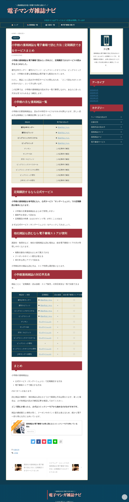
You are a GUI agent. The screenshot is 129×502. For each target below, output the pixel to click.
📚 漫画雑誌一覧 (32, 25)
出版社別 (16, 449)
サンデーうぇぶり (45, 349)
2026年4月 (93, 93)
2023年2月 (93, 101)
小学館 (16, 452)
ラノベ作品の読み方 (98, 117)
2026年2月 (93, 96)
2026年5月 (93, 90)
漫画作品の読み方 (97, 127)
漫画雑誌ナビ (95, 137)
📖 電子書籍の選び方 (68, 25)
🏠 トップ (14, 25)
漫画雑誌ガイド (96, 132)
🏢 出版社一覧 (50, 25)
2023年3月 (93, 98)
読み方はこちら (63, 127)
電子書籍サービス (97, 142)
